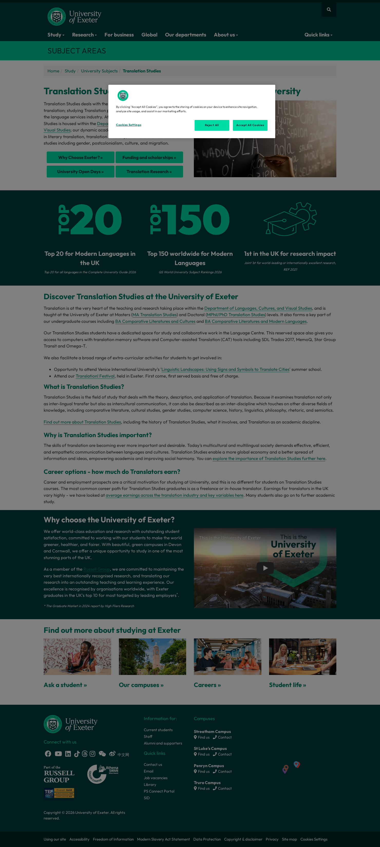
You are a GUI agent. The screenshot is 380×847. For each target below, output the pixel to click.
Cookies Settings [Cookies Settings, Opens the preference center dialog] (128, 125)
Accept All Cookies (250, 125)
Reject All (212, 125)
